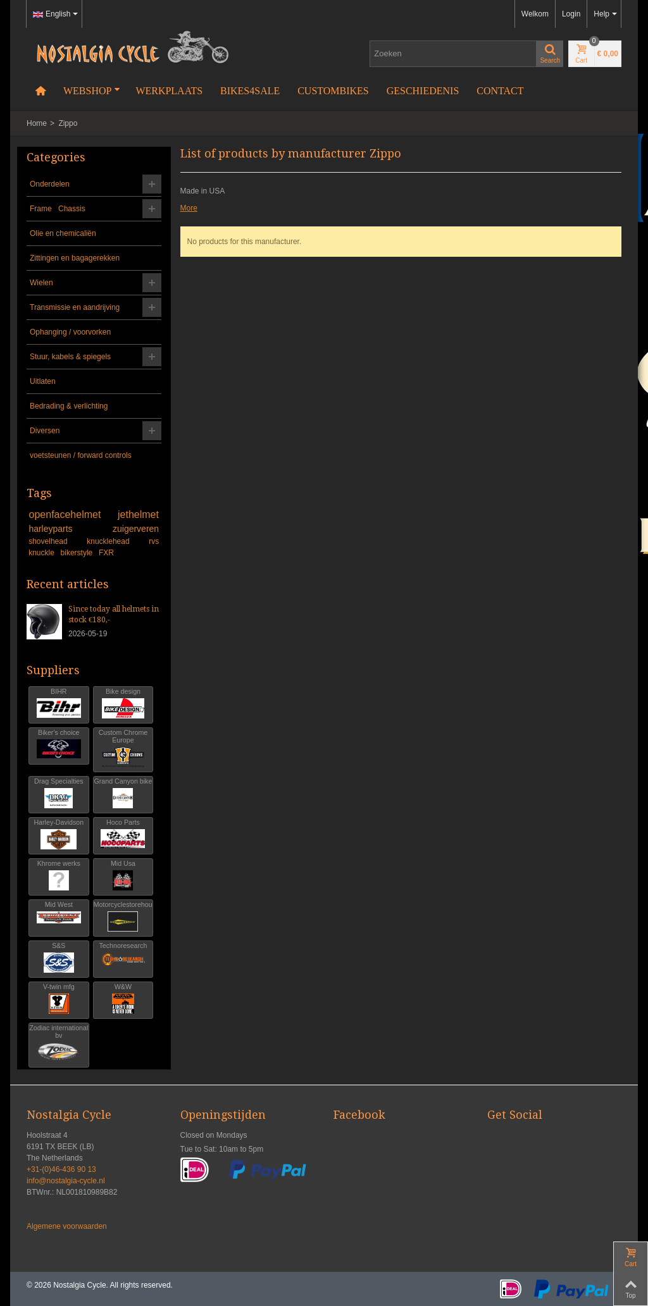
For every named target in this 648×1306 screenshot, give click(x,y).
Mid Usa (123, 875)
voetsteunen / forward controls (81, 455)
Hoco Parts (123, 834)
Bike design (123, 703)
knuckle (42, 552)
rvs (154, 541)
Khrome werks (58, 875)
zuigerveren (136, 529)
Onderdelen (50, 184)
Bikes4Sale (250, 90)
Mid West (58, 917)
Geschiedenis (423, 90)
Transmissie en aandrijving (75, 307)
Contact (500, 90)
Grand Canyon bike (123, 793)
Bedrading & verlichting (69, 406)
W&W (123, 999)
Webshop (91, 90)
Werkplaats (168, 90)
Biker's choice (58, 745)
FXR (106, 552)
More (188, 208)
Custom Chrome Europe (123, 748)
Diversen (44, 430)
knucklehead (116, 541)
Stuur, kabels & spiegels (70, 356)
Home (37, 123)
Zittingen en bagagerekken (75, 258)
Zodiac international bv (58, 1044)
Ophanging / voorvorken (70, 332)
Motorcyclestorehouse (123, 917)
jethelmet (138, 514)
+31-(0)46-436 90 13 (61, 1169)
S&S (58, 958)
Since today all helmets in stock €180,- (113, 614)
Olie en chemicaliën (63, 233)
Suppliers (53, 670)
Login (571, 13)
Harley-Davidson (58, 834)
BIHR (58, 703)
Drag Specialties (58, 793)
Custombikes (333, 90)
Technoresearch (123, 958)
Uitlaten (43, 381)
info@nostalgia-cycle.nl (66, 1180)
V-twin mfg (58, 999)
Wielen (41, 282)
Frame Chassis (57, 208)
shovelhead (55, 541)
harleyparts (68, 529)
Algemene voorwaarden (67, 1226)
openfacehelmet (71, 514)
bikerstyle (78, 552)
